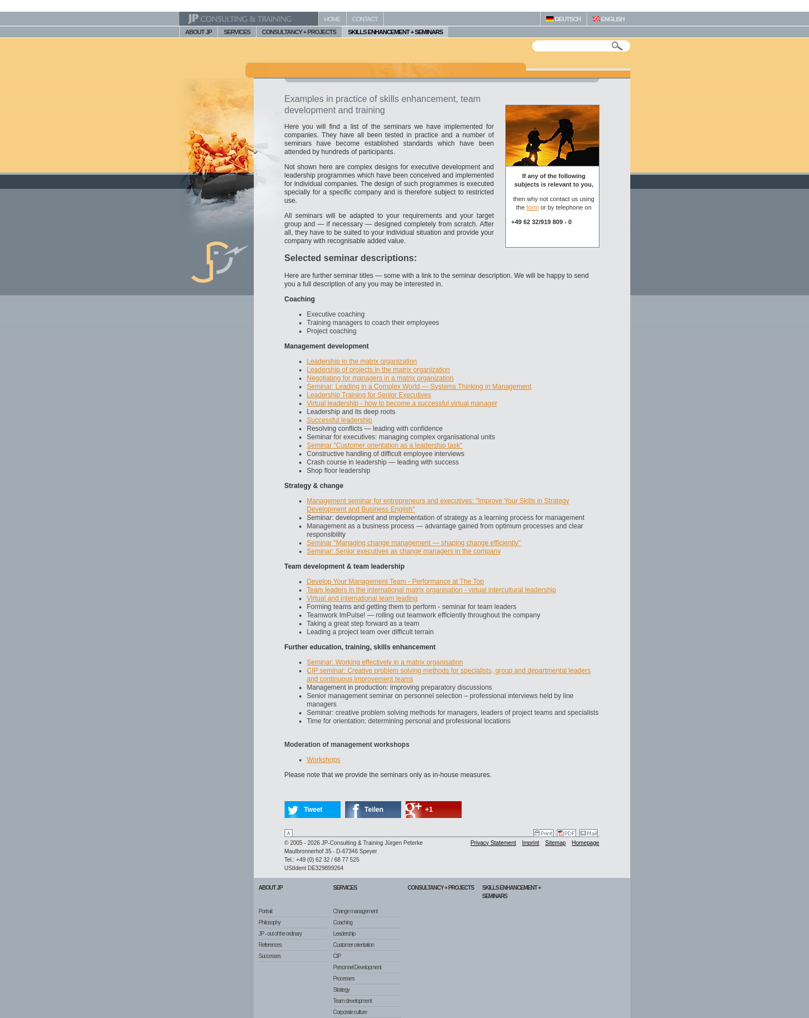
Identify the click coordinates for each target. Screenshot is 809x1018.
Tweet (313, 810)
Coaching (342, 922)
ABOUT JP (198, 32)
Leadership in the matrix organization (362, 361)
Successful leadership (340, 420)
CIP (337, 956)
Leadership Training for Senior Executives (369, 395)
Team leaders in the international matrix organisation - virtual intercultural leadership (431, 590)
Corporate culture (350, 1012)
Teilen (374, 810)
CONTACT (365, 19)
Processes (344, 978)
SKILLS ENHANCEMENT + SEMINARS (395, 32)
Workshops (324, 760)
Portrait (265, 911)
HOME (332, 19)
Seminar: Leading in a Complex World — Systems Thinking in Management (419, 387)
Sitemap (555, 843)
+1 (429, 810)
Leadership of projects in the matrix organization (378, 370)
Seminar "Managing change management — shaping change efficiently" (414, 543)
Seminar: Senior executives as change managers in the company (404, 551)
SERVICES (237, 32)
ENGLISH (609, 19)
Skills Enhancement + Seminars (511, 892)
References (270, 945)
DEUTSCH (563, 19)
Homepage (585, 843)
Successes (270, 956)
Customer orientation (353, 945)
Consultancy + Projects (441, 888)
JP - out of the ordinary (280, 934)
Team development (352, 1001)
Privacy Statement (493, 843)
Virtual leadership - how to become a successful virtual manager (402, 403)
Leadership (344, 934)
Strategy (341, 990)
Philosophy (270, 922)
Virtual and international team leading (362, 598)
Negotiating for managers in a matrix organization (380, 378)
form (533, 207)
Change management (355, 911)
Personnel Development (357, 967)
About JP (271, 888)
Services (345, 888)
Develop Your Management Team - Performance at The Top (395, 581)
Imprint (531, 843)
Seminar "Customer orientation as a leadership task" (385, 445)
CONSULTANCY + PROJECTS (299, 32)
